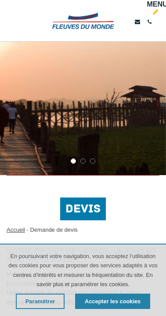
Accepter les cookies (113, 301)
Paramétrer (40, 301)
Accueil (16, 229)
